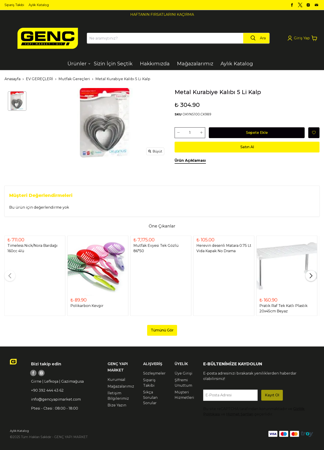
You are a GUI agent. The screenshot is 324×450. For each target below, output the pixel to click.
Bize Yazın (117, 405)
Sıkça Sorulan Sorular (150, 397)
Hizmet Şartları (239, 414)
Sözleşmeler (154, 373)
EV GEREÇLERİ (39, 79)
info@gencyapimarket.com (56, 399)
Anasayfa (12, 79)
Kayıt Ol (272, 395)
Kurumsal (116, 379)
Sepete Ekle (257, 132)
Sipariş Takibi (14, 5)
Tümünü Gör (162, 330)
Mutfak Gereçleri (74, 79)
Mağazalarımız (121, 386)
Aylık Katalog (39, 5)
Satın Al (247, 147)
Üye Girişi (183, 373)
